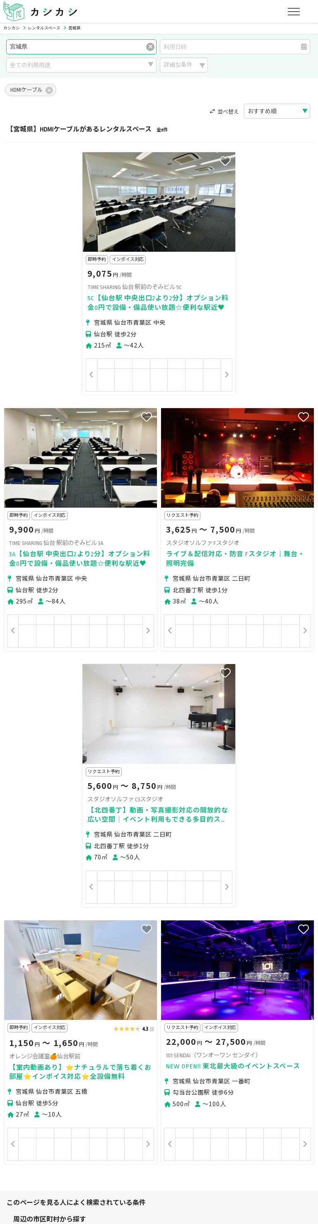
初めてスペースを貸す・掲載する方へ (62, 1114)
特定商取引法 (130, 1153)
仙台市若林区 (96, 967)
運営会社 (169, 1153)
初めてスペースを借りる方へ (50, 1075)
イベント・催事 (33, 1036)
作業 (139, 1036)
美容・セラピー (280, 1025)
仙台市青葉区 (54, 967)
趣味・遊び (186, 1025)
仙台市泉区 (175, 967)
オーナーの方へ (140, 1114)
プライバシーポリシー (42, 1153)
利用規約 (92, 1153)
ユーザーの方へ (117, 1075)
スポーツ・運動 (230, 1025)
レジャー (112, 1036)
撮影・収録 (65, 1025)
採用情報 (201, 1153)
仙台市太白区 (137, 967)
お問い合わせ (266, 1153)
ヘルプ (231, 1153)
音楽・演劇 (77, 1036)
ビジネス (101, 1025)
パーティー (27, 1025)
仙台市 (22, 967)
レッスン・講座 (142, 1025)
